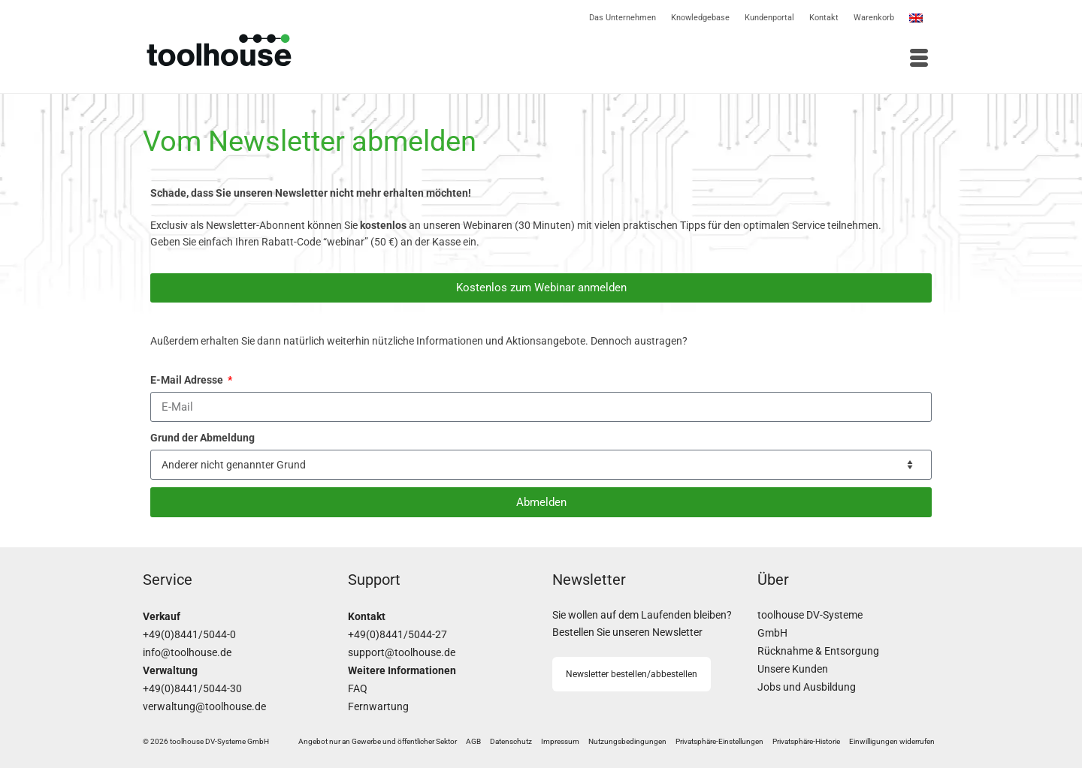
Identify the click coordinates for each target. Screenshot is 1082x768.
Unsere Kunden (792, 669)
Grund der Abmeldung (202, 438)
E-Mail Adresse (187, 380)
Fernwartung (378, 706)
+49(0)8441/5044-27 (397, 634)
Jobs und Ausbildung (806, 687)
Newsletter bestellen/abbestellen (631, 674)
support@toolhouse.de (401, 652)
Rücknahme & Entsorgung (818, 651)
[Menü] (740, 59)
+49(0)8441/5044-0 (189, 634)
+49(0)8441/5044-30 (192, 688)
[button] (719, 741)
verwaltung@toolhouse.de (204, 706)
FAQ (357, 688)
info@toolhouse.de (187, 652)
